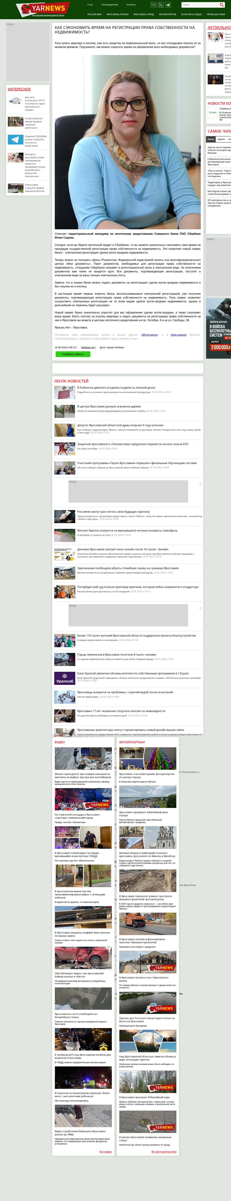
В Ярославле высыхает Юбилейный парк (144, 1097)
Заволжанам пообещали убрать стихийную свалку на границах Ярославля (128, 568)
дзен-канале (179, 334)
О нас (90, 5)
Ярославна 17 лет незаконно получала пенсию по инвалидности (121, 711)
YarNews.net (88, 347)
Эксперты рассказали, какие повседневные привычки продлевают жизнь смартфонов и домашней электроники (35, 165)
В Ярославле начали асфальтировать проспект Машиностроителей (142, 941)
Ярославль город (143, 14)
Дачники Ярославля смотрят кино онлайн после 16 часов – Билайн (122, 549)
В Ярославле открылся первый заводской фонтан (34, 188)
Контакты (131, 5)
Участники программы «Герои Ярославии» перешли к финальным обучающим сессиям (137, 463)
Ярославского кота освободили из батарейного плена (76, 1015)
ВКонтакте (150, 334)
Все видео (106, 1151)
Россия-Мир (94, 14)
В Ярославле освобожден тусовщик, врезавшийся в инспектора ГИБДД (77, 854)
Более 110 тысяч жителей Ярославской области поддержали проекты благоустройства (136, 635)
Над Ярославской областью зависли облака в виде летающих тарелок (147, 1058)
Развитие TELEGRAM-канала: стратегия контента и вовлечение (36, 141)
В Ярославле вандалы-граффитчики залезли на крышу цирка (82, 934)
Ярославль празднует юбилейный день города (143, 813)
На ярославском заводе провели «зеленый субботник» (33, 123)
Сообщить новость (73, 354)
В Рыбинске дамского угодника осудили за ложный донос (116, 387)
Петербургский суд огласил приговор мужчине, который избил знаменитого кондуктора (137, 586)
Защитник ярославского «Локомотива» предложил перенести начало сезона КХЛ (132, 444)
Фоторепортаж (167, 14)
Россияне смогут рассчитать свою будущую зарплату (113, 511)
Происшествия (216, 14)
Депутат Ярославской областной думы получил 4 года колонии (120, 425)
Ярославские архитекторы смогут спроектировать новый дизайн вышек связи (130, 729)
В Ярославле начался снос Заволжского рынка (144, 979)
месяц (211, 139)
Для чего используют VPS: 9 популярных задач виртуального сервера (35, 103)
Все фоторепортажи (164, 1151)
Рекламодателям (110, 5)
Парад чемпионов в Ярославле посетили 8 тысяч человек (116, 654)
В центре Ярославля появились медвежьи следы (145, 1138)
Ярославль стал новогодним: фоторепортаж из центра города (146, 775)
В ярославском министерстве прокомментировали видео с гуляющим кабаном (80, 894)
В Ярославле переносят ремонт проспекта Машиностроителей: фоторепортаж (145, 897)
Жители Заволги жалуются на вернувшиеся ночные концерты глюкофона (127, 530)
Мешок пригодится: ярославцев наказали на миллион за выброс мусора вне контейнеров (83, 775)
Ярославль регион (117, 14)
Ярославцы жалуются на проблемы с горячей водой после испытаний (125, 692)
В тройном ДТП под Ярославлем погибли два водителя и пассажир (83, 1056)
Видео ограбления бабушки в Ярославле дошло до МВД (80, 1133)
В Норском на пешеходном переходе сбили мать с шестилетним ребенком (82, 1094)
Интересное (19, 89)
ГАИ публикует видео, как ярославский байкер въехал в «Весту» (79, 975)
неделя (221, 139)
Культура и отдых (191, 14)
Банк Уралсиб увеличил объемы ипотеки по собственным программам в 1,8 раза (133, 673)
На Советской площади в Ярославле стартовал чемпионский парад (77, 816)
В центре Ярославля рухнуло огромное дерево (109, 406)
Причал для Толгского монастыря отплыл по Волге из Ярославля (147, 1019)
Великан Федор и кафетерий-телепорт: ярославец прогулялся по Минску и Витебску (147, 854)
